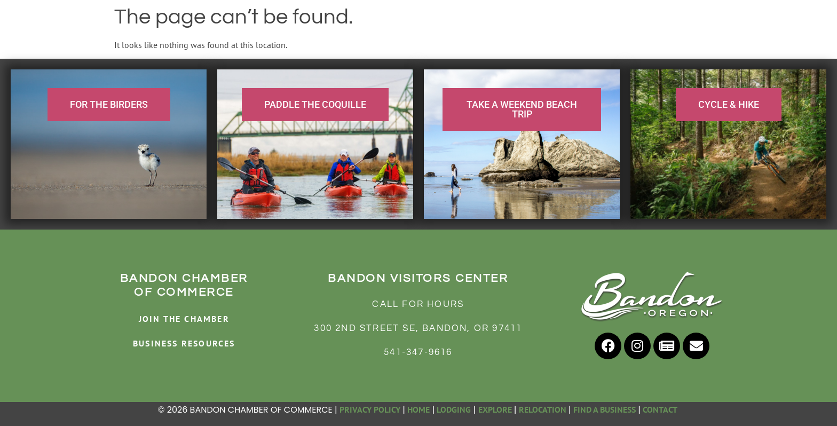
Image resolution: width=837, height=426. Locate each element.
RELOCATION (542, 409)
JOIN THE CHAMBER (184, 318)
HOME (418, 409)
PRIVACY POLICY (369, 409)
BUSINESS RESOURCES (184, 343)
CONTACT (661, 409)
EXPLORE (495, 409)
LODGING (454, 409)
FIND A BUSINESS (604, 409)
